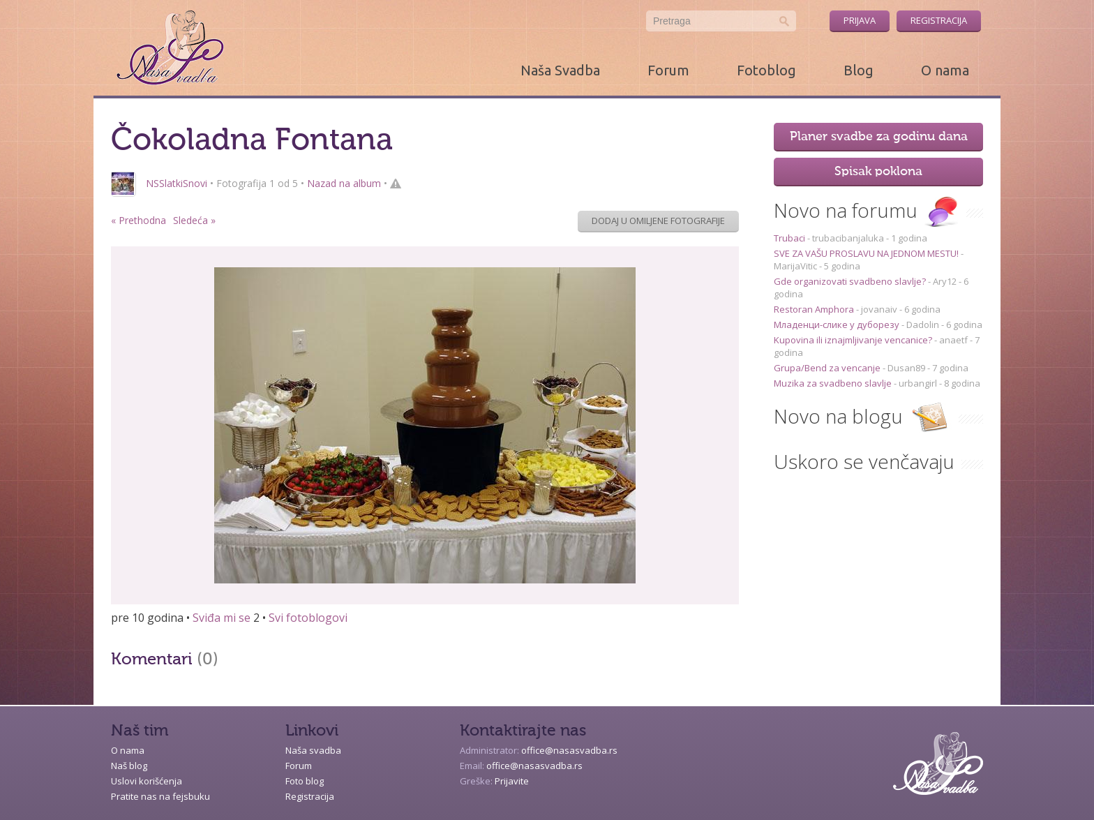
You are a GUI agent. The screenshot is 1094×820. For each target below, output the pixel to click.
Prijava (860, 20)
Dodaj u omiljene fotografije (658, 220)
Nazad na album (344, 183)
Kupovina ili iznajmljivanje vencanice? (854, 340)
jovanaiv (879, 309)
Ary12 (945, 281)
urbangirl (918, 383)
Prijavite (512, 781)
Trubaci (790, 238)
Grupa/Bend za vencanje (828, 367)
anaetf (953, 340)
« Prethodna (138, 220)
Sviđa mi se (221, 617)
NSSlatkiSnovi (176, 183)
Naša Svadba (560, 70)
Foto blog (304, 781)
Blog (859, 70)
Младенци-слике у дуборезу (837, 324)
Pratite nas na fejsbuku (160, 796)
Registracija (939, 20)
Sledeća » (194, 220)
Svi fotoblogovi (308, 617)
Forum (668, 70)
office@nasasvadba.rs (569, 750)
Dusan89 (906, 367)
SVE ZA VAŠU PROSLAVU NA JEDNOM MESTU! (867, 253)
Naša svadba (313, 750)
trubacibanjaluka (848, 238)
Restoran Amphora (815, 309)
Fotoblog (766, 70)
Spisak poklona (878, 171)
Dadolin (922, 324)
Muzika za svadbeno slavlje (834, 383)
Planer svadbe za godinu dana (879, 137)
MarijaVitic (795, 266)
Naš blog (129, 765)
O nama (945, 70)
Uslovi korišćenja (146, 781)
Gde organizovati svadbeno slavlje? (851, 281)
